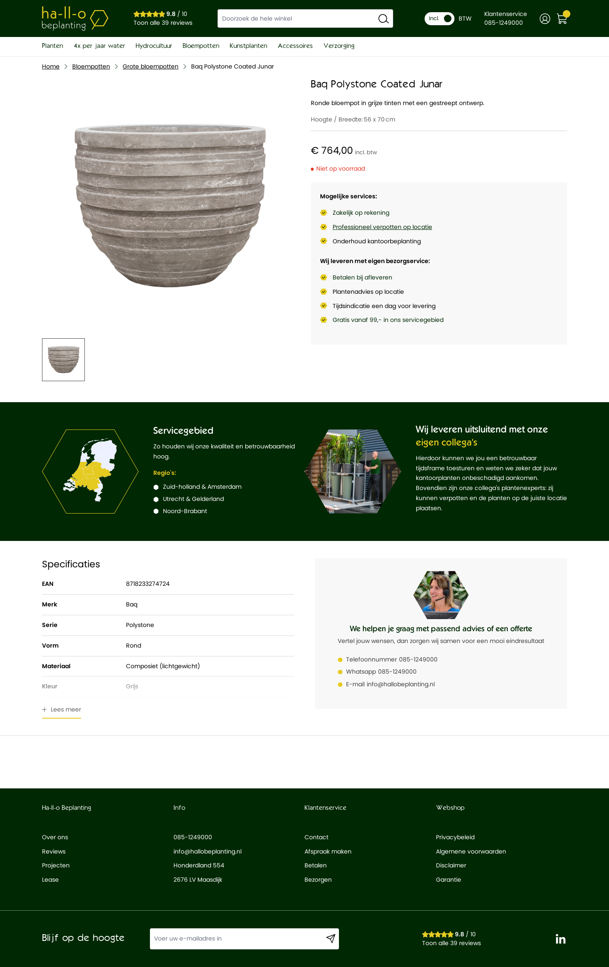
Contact (316, 837)
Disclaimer (451, 865)
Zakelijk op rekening (361, 212)
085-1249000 (418, 659)
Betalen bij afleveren (362, 277)
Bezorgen (318, 879)
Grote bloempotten (150, 66)
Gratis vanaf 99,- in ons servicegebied (388, 320)
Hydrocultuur (154, 46)
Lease (50, 879)
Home (51, 66)
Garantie (448, 879)
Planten (52, 46)
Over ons (55, 837)
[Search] (383, 18)
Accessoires (295, 46)
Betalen (315, 865)
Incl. (440, 18)
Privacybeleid (455, 837)
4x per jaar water (99, 46)
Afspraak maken (328, 851)
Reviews (54, 851)
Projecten (56, 865)
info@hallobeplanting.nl (401, 684)
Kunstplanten (248, 46)
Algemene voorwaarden (471, 851)
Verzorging (338, 46)
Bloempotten (201, 46)
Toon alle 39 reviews (163, 22)
